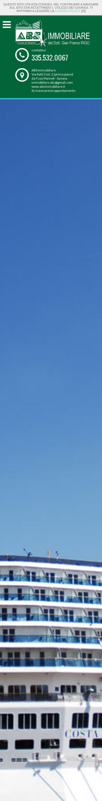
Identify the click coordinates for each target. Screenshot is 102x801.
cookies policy (67, 10)
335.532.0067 (50, 57)
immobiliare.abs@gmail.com (52, 82)
